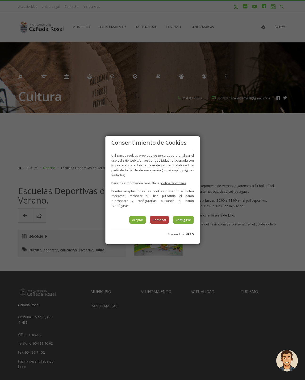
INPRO (189, 234)
